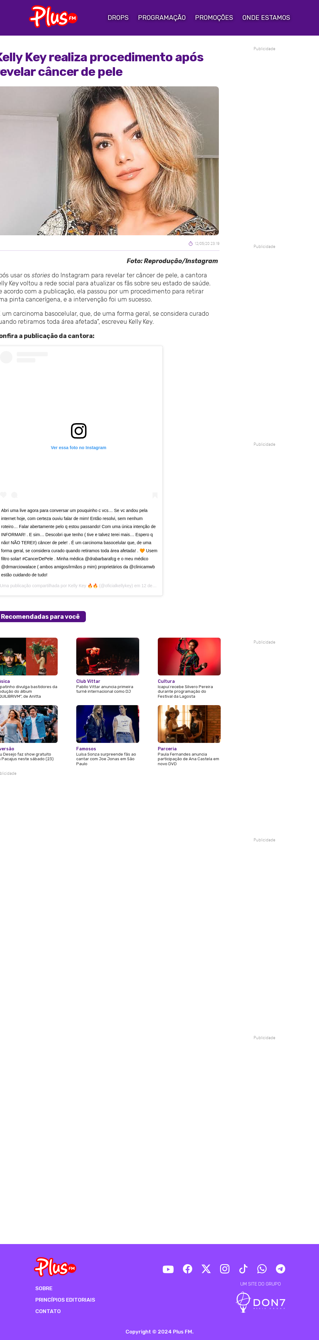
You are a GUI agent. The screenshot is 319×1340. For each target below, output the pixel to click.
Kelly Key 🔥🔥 (83, 585)
